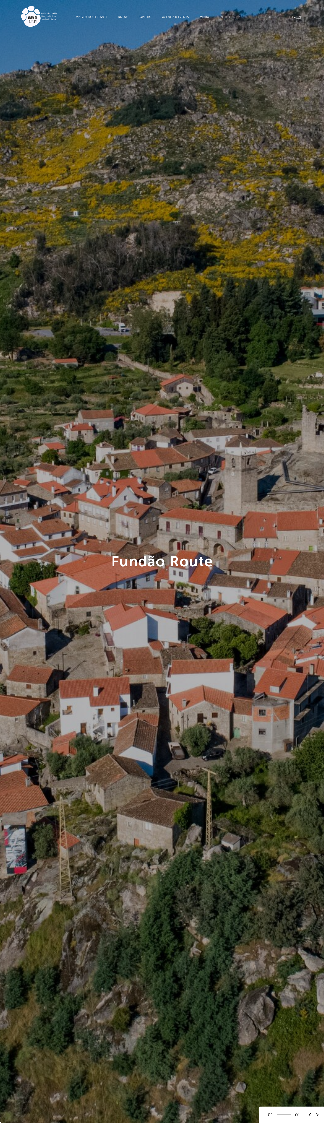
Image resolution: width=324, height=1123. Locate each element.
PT (291, 17)
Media (204, 17)
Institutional (231, 17)
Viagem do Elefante (92, 17)
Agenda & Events (175, 17)
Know (123, 17)
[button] (317, 1115)
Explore (145, 17)
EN (298, 17)
